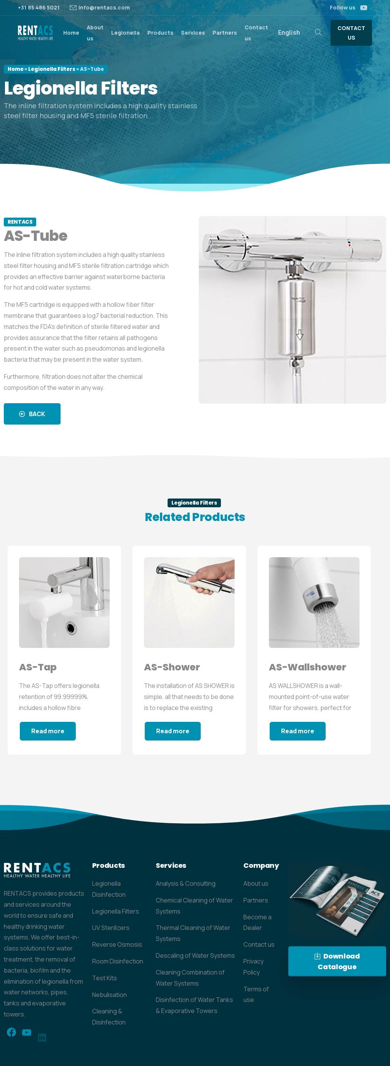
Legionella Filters (51, 69)
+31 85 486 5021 (39, 7)
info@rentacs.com (104, 7)
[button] (32, 414)
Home (16, 69)
